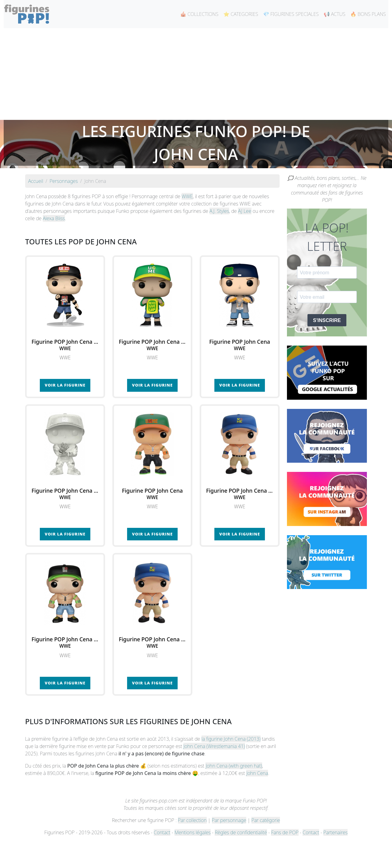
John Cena (257, 773)
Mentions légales (193, 832)
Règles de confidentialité (241, 832)
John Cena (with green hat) (233, 765)
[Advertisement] (196, 74)
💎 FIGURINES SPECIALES (291, 14)
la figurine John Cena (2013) (231, 738)
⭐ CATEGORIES (240, 14)
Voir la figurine (65, 385)
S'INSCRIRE (327, 320)
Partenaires (335, 832)
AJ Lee (244, 211)
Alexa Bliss (54, 218)
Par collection (192, 820)
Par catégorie (265, 820)
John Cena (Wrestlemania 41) (214, 746)
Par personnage (229, 820)
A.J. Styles (219, 211)
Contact (162, 832)
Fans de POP (284, 832)
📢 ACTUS (334, 14)
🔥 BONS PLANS (368, 14)
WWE (187, 196)
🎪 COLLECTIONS (199, 14)
